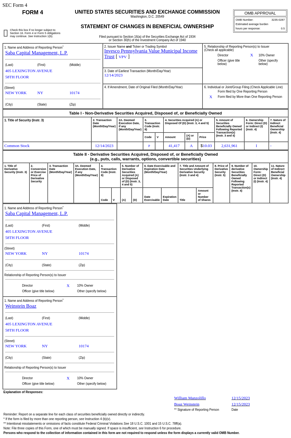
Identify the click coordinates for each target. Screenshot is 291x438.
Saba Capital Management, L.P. (36, 52)
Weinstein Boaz (20, 306)
